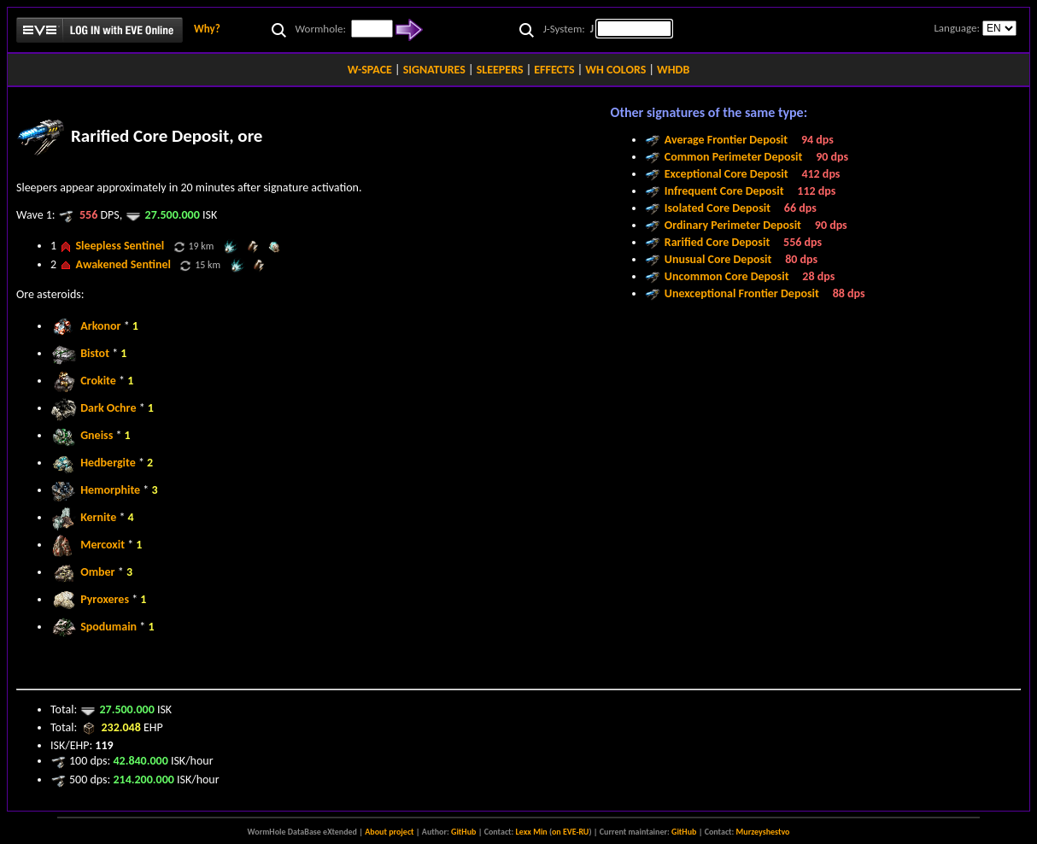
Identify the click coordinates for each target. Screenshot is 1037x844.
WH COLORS (615, 69)
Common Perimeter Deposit (734, 156)
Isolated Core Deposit (717, 208)
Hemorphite (110, 490)
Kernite (98, 517)
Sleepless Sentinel (119, 245)
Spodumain (108, 626)
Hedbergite (108, 462)
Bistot (94, 353)
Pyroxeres (104, 599)
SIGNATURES (434, 69)
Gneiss (96, 435)
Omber (97, 572)
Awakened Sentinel (123, 264)
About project (389, 831)
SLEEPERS (500, 69)
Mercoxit (102, 544)
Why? (207, 28)
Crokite (98, 380)
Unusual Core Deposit (718, 259)
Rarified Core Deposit (717, 242)
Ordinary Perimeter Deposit (733, 225)
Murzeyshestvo (763, 831)
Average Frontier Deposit (726, 139)
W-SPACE (370, 69)
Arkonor (100, 326)
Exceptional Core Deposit (726, 174)
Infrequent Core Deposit (724, 191)
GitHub (463, 831)
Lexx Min (532, 831)
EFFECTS (554, 69)
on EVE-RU (570, 831)
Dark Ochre (108, 408)
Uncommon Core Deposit (727, 276)
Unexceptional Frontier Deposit (742, 293)
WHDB (673, 69)
